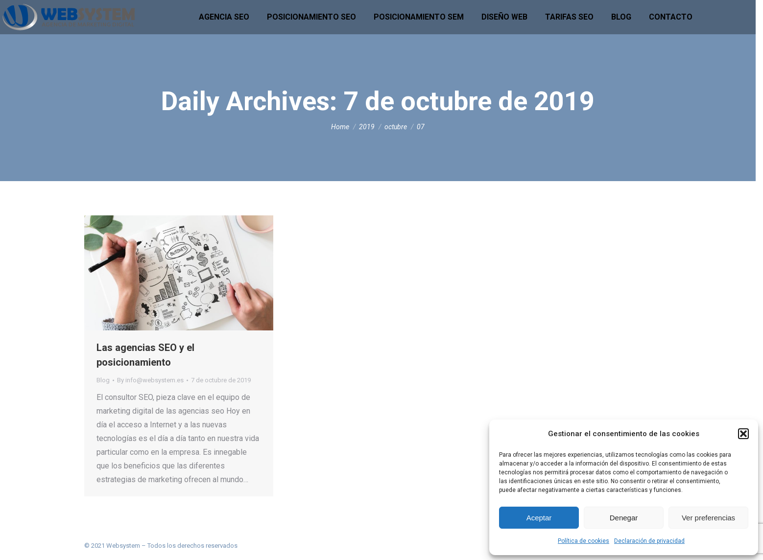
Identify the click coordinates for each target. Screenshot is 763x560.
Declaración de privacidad (649, 540)
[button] (743, 434)
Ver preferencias (708, 517)
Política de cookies (583, 540)
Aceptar (539, 517)
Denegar (624, 517)
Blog (103, 380)
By (150, 380)
